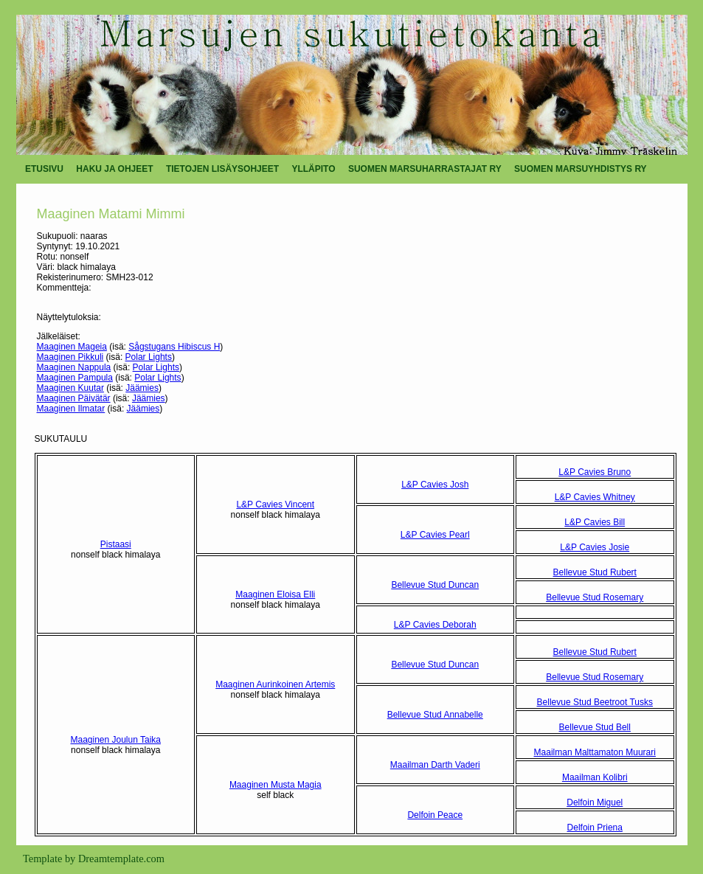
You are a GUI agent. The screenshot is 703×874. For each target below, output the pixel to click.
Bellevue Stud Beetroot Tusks (595, 702)
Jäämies (142, 388)
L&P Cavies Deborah (435, 625)
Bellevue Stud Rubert (595, 572)
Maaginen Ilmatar (71, 408)
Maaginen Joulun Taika (115, 740)
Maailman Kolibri (595, 777)
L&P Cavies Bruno (594, 472)
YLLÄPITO (313, 169)
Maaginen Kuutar (70, 388)
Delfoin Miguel (595, 802)
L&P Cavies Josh (434, 484)
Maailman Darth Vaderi (435, 765)
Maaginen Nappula (74, 367)
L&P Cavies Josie (594, 547)
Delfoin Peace (435, 815)
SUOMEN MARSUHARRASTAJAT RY (425, 169)
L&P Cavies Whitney (595, 497)
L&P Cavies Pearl (435, 535)
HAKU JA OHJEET (114, 169)
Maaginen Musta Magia (275, 785)
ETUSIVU (44, 169)
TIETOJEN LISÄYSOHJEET (222, 169)
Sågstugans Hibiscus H (174, 346)
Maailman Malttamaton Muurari (595, 752)
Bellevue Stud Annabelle (435, 715)
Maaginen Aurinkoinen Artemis (275, 684)
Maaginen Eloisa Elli (275, 594)
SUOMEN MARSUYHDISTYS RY (580, 169)
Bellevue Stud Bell (595, 727)
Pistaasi (115, 544)
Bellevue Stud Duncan (435, 585)
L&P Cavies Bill (594, 522)
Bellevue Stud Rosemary (594, 597)
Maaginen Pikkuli (70, 357)
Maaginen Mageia (72, 346)
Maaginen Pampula (75, 377)
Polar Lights (148, 357)
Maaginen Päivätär (74, 398)
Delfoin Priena (595, 827)
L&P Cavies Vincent (275, 504)
